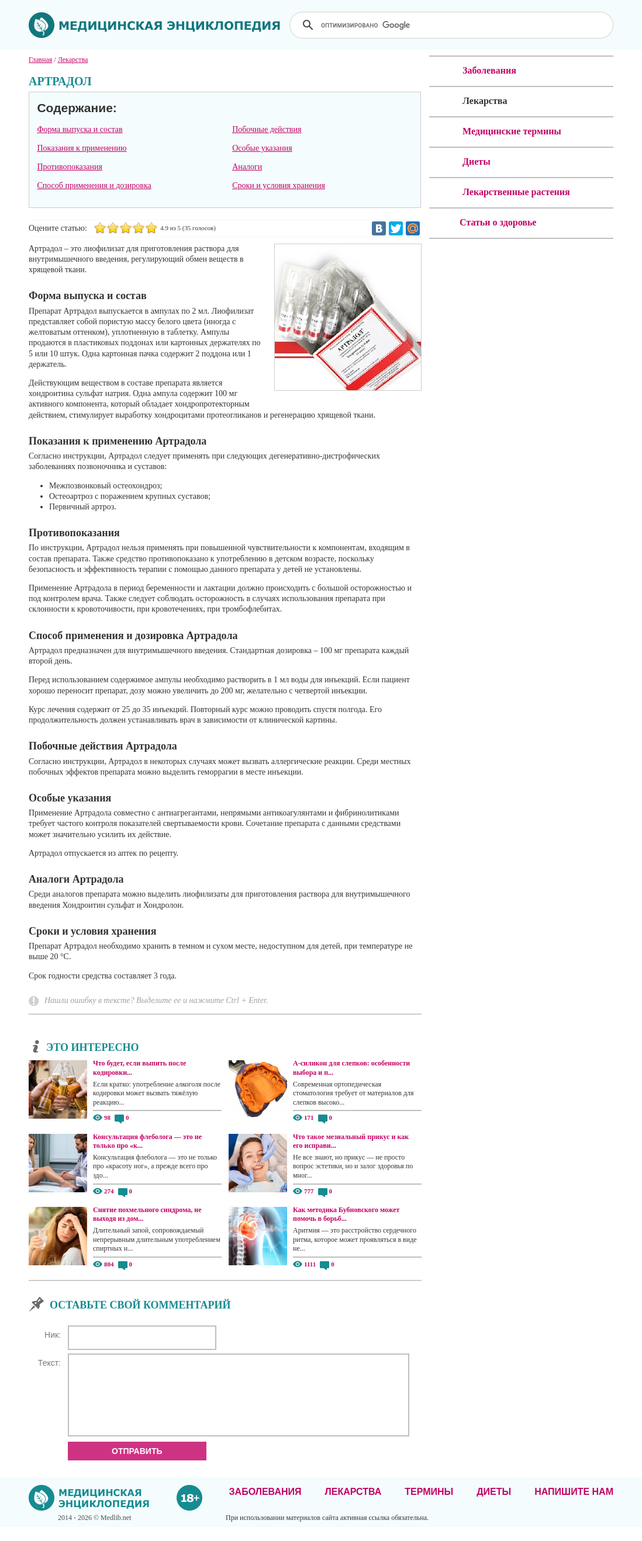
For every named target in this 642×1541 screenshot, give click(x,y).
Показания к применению (81, 148)
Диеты (494, 1506)
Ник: (52, 1334)
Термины (429, 1506)
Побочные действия (266, 129)
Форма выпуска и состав (79, 129)
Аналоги (247, 166)
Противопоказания (69, 166)
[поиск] (452, 25)
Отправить (137, 1465)
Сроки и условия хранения (278, 185)
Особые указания (262, 148)
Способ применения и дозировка (94, 185)
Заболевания (265, 1506)
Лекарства (353, 1506)
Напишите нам (573, 1506)
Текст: (49, 1363)
